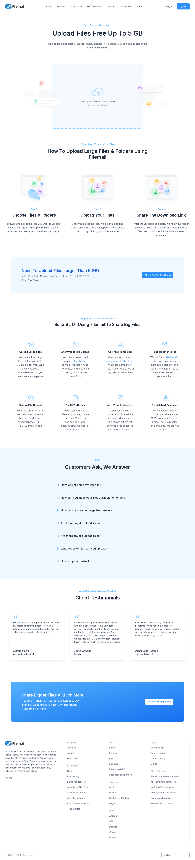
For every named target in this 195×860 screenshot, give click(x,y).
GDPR (154, 764)
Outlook (113, 837)
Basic (112, 747)
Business (113, 764)
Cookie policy (158, 758)
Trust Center (73, 808)
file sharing (80, 361)
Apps (48, 6)
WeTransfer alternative (162, 787)
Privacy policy (158, 753)
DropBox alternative (161, 798)
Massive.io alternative (162, 803)
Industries (126, 6)
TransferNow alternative (163, 792)
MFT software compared (163, 781)
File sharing (73, 776)
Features (61, 6)
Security (111, 6)
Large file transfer (76, 781)
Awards (71, 753)
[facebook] (10, 778)
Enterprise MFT (117, 769)
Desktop (113, 826)
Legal (112, 803)
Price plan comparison (120, 774)
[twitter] (6, 778)
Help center (73, 758)
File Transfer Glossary (78, 803)
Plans (139, 6)
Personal (113, 753)
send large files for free (119, 361)
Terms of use (157, 747)
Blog (69, 771)
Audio (112, 787)
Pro (111, 758)
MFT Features (94, 6)
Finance (113, 792)
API (111, 821)
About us (71, 747)
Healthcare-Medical (119, 798)
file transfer (172, 357)
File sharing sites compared (165, 776)
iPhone (112, 832)
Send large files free (77, 787)
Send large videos (76, 792)
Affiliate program (76, 798)
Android (113, 816)
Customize (76, 6)
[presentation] (97, 96)
